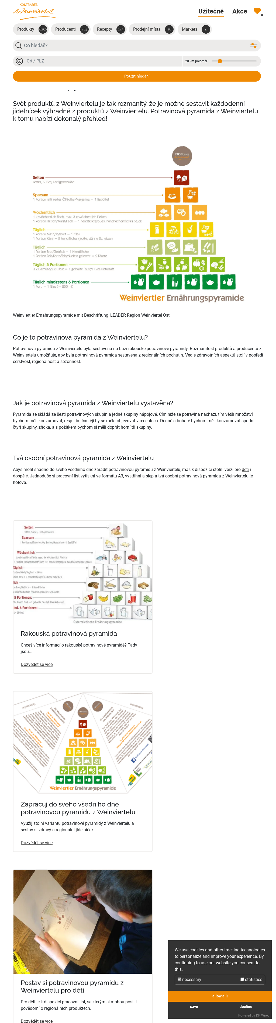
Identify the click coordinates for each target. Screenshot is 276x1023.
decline (246, 1006)
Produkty (32, 29)
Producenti (72, 29)
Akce (144, 1000)
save (194, 1006)
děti (245, 469)
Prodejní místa (153, 29)
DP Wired (263, 1015)
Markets (196, 29)
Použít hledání (137, 76)
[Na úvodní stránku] (35, 11)
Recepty (111, 29)
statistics (251, 979)
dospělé (20, 476)
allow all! (220, 996)
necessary (189, 979)
